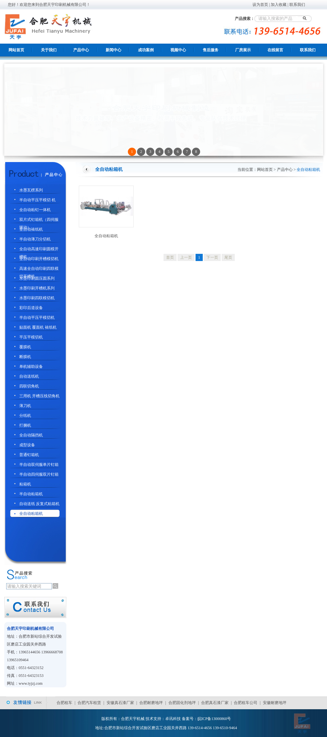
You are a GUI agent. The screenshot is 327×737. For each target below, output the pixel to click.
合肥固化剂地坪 (182, 702)
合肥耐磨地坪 (151, 702)
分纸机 (25, 415)
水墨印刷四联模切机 (37, 298)
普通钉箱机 (29, 454)
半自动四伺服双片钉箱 (39, 474)
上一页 (186, 257)
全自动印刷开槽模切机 (39, 258)
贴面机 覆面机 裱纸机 (38, 327)
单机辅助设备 (31, 366)
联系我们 (297, 4)
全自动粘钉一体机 (35, 209)
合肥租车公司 (245, 702)
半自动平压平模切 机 (37, 200)
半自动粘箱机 (31, 494)
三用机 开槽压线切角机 (39, 396)
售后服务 (210, 50)
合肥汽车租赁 (89, 702)
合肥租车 (64, 702)
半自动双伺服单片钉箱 (39, 464)
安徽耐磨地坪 (274, 702)
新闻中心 (113, 50)
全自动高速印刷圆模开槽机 (39, 250)
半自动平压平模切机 (37, 317)
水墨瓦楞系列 (31, 190)
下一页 (212, 257)
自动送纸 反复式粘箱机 (39, 503)
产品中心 (81, 50)
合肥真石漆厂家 (215, 702)
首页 (170, 257)
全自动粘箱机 (31, 513)
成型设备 (27, 445)
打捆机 (25, 425)
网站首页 (16, 50)
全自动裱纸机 (31, 229)
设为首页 (260, 4)
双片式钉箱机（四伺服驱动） (39, 220)
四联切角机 (29, 386)
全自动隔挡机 (31, 435)
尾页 (228, 257)
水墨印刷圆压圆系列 (37, 278)
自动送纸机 (29, 376)
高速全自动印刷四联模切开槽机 (39, 269)
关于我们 (49, 50)
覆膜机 (25, 347)
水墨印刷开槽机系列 (37, 288)
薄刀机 (25, 405)
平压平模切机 (31, 337)
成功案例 (146, 50)
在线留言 (275, 50)
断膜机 (25, 356)
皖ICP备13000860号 (214, 718)
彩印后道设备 (31, 307)
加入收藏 (278, 4)
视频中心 (178, 50)
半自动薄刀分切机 (35, 239)
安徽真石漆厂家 (120, 702)
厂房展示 (243, 50)
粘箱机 (25, 484)
